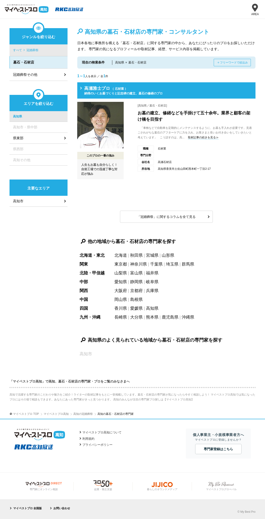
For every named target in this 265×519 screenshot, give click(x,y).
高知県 (152, 308)
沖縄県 (188, 317)
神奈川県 (138, 264)
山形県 (168, 255)
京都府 (136, 290)
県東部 (18, 138)
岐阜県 (152, 281)
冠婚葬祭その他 (25, 75)
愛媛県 (136, 308)
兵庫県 (152, 290)
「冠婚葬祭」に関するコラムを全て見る (166, 217)
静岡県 (136, 281)
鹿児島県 (170, 317)
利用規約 (88, 438)
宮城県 (152, 255)
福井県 (152, 273)
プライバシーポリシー (97, 444)
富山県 (136, 273)
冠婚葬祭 (32, 50)
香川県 (120, 308)
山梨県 (120, 273)
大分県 (136, 317)
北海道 (120, 255)
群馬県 (188, 264)
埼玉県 (172, 264)
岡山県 (120, 299)
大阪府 (120, 290)
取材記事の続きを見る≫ (203, 137)
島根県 (136, 299)
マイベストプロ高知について (102, 432)
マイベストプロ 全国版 (27, 508)
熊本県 (152, 317)
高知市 (18, 201)
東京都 (120, 264)
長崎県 (120, 317)
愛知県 (120, 281)
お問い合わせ (61, 508)
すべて (17, 50)
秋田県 (136, 255)
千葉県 (156, 264)
